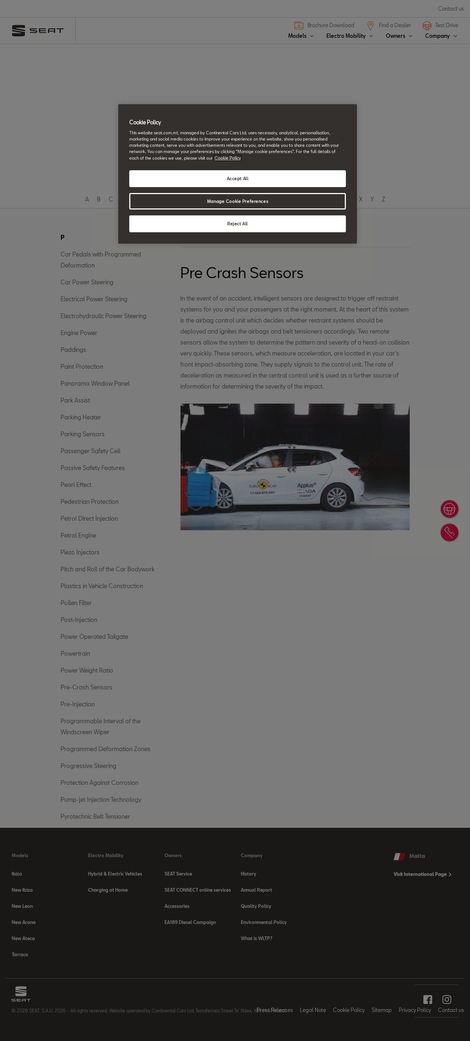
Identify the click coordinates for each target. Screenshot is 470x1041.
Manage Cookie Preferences (237, 201)
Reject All (237, 223)
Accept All (238, 178)
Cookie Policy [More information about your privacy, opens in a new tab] (227, 158)
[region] (237, 174)
